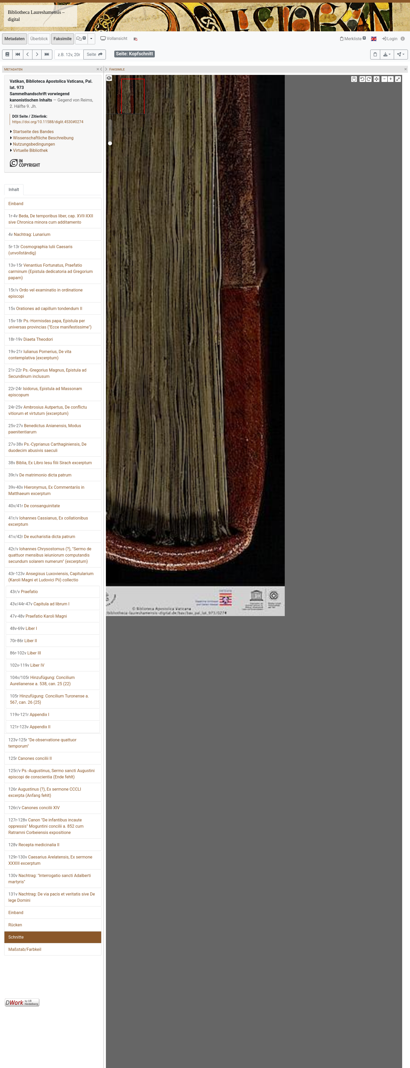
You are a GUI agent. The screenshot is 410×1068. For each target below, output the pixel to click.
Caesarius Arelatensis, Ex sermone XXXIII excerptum (50, 860)
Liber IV (27, 665)
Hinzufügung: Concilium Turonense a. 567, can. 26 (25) (49, 699)
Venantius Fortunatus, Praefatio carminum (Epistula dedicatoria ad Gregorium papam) (50, 271)
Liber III (25, 653)
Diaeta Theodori (30, 339)
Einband (15, 203)
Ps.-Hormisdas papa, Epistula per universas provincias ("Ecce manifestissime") (50, 324)
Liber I (23, 628)
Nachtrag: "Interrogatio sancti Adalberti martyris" (49, 878)
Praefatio (24, 591)
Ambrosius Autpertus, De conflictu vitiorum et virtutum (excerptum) (47, 410)
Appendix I (29, 714)
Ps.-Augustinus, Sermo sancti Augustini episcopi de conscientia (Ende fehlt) (51, 773)
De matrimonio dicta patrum (39, 475)
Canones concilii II (30, 758)
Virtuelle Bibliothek (30, 150)
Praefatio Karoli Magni (38, 616)
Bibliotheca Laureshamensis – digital (36, 16)
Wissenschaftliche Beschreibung (43, 137)
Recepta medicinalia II (33, 844)
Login (389, 38)
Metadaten (14, 38)
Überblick (39, 38)
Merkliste (353, 38)
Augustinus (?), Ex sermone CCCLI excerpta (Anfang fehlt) (44, 792)
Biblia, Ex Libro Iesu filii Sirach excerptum (50, 462)
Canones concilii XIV (34, 807)
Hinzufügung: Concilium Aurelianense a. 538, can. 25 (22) (42, 680)
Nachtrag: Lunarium (29, 234)
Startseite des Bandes (33, 131)
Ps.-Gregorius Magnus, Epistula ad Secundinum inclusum (47, 373)
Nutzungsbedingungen (34, 144)
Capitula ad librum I (40, 603)
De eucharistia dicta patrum (41, 536)
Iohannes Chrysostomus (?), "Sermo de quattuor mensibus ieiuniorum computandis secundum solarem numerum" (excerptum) (49, 555)
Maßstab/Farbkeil (24, 949)
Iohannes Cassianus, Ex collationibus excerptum (48, 521)
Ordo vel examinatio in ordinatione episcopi (45, 293)
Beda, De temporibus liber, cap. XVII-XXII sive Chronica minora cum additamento (50, 219)
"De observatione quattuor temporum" (42, 743)
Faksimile (63, 38)
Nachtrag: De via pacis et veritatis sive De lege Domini (51, 897)
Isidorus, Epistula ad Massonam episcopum (45, 391)
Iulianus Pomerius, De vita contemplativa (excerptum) (39, 354)
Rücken (15, 924)
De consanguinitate (34, 505)
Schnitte (16, 937)
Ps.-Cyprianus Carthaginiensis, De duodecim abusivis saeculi (47, 447)
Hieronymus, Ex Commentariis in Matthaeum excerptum (46, 490)
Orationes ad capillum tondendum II (45, 308)
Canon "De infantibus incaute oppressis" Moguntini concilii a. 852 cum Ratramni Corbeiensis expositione (45, 826)
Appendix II (30, 726)
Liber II (23, 640)
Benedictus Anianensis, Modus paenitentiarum (44, 428)
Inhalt (14, 189)
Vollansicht (113, 38)
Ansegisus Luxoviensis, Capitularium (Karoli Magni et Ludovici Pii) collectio (51, 576)
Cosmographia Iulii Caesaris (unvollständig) (40, 249)
